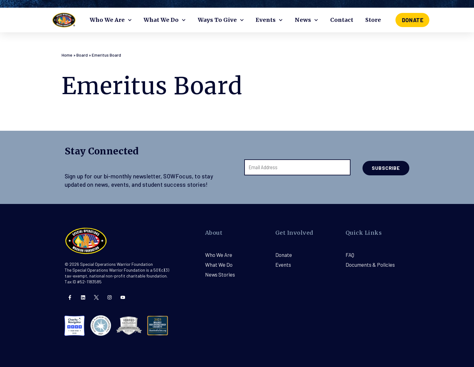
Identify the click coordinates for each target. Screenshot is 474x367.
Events (269, 20)
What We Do (165, 20)
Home (67, 55)
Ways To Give (221, 20)
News (306, 20)
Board (82, 55)
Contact (341, 19)
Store (373, 19)
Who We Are (111, 20)
